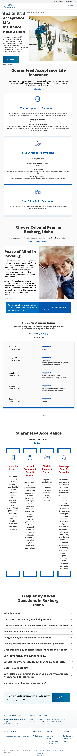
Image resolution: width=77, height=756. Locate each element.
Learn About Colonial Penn (37, 242)
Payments (49, 736)
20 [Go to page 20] (43, 416)
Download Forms (52, 741)
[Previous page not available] (28, 415)
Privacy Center (51, 750)
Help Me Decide (60, 698)
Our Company (68, 736)
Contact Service (51, 744)
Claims (48, 739)
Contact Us (67, 739)
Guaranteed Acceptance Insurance (16, 736)
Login (70, 1)
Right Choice (37, 736)
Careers (65, 741)
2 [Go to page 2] (36, 416)
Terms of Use (40, 750)
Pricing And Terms (7, 64)
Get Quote (10, 60)
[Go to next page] (48, 415)
